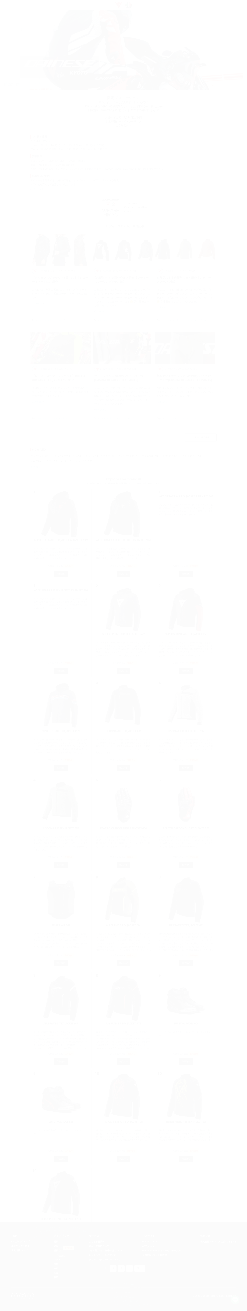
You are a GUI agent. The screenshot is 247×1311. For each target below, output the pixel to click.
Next (140, 1270)
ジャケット (42, 321)
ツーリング (104, 321)
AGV (37, 462)
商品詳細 (60, 575)
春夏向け (151, 457)
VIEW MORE (201, 439)
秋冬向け (171, 457)
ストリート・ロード (56, 321)
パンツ (102, 419)
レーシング (86, 462)
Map (133, 1286)
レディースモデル (73, 321)
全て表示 (35, 469)
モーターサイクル (135, 321)
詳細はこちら (37, 189)
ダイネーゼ (129, 457)
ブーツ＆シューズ (60, 462)
